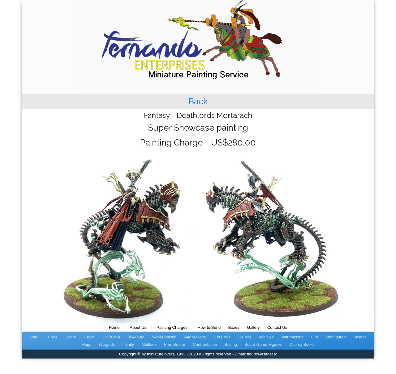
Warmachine (292, 337)
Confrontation (205, 344)
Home (114, 327)
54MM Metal (195, 337)
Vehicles (266, 337)
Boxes (233, 327)
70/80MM (221, 337)
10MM (51, 337)
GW (314, 337)
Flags (86, 344)
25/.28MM (111, 337)
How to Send (209, 327)
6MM (33, 337)
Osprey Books (302, 344)
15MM (70, 337)
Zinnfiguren (336, 337)
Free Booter (174, 344)
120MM (244, 337)
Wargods (107, 344)
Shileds (360, 337)
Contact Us (277, 327)
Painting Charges (172, 327)
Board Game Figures (263, 344)
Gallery (253, 327)
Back (198, 101)
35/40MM (135, 337)
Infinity (128, 344)
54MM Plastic (164, 337)
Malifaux (148, 344)
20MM (89, 337)
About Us (138, 327)
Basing (231, 344)
